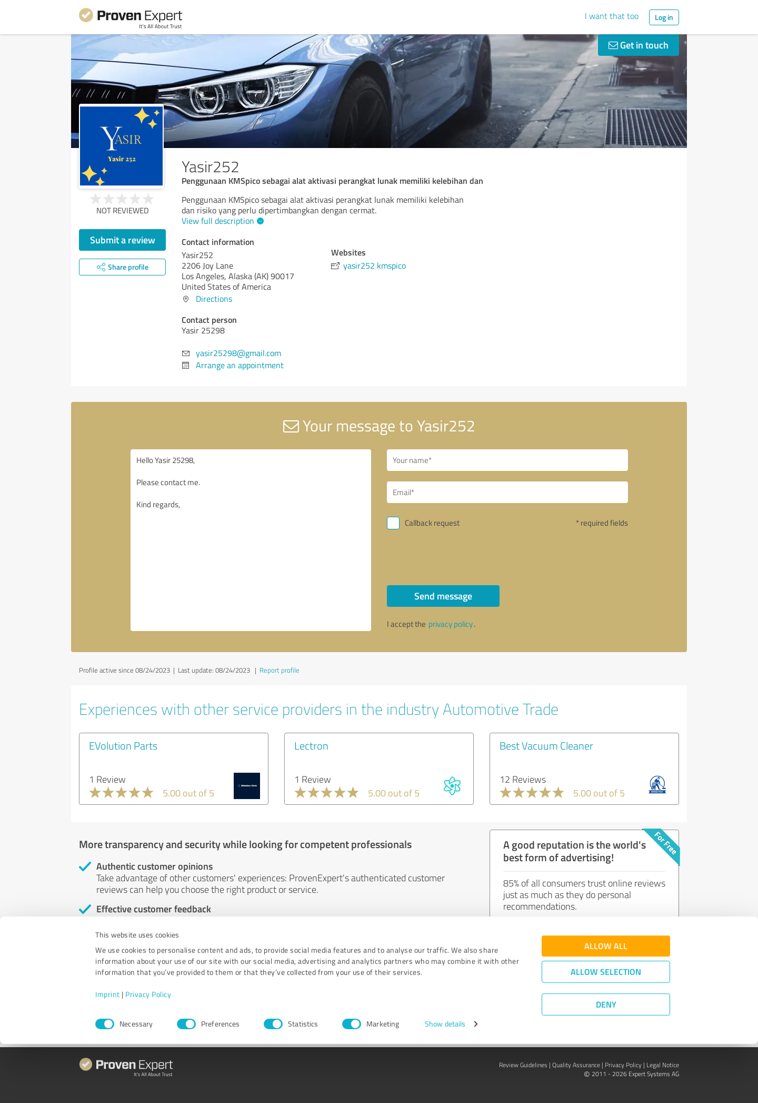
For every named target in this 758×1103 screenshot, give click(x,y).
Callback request (432, 522)
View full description (221, 220)
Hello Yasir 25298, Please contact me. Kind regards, (251, 540)
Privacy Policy (148, 1054)
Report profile (280, 670)
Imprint (107, 1054)
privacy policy (450, 623)
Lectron (311, 745)
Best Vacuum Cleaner (546, 745)
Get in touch (639, 45)
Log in (664, 17)
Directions (214, 298)
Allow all (605, 1005)
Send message (443, 596)
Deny (606, 1064)
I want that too (612, 16)
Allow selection (606, 1031)
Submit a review (122, 240)
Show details (445, 1083)
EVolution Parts (123, 745)
